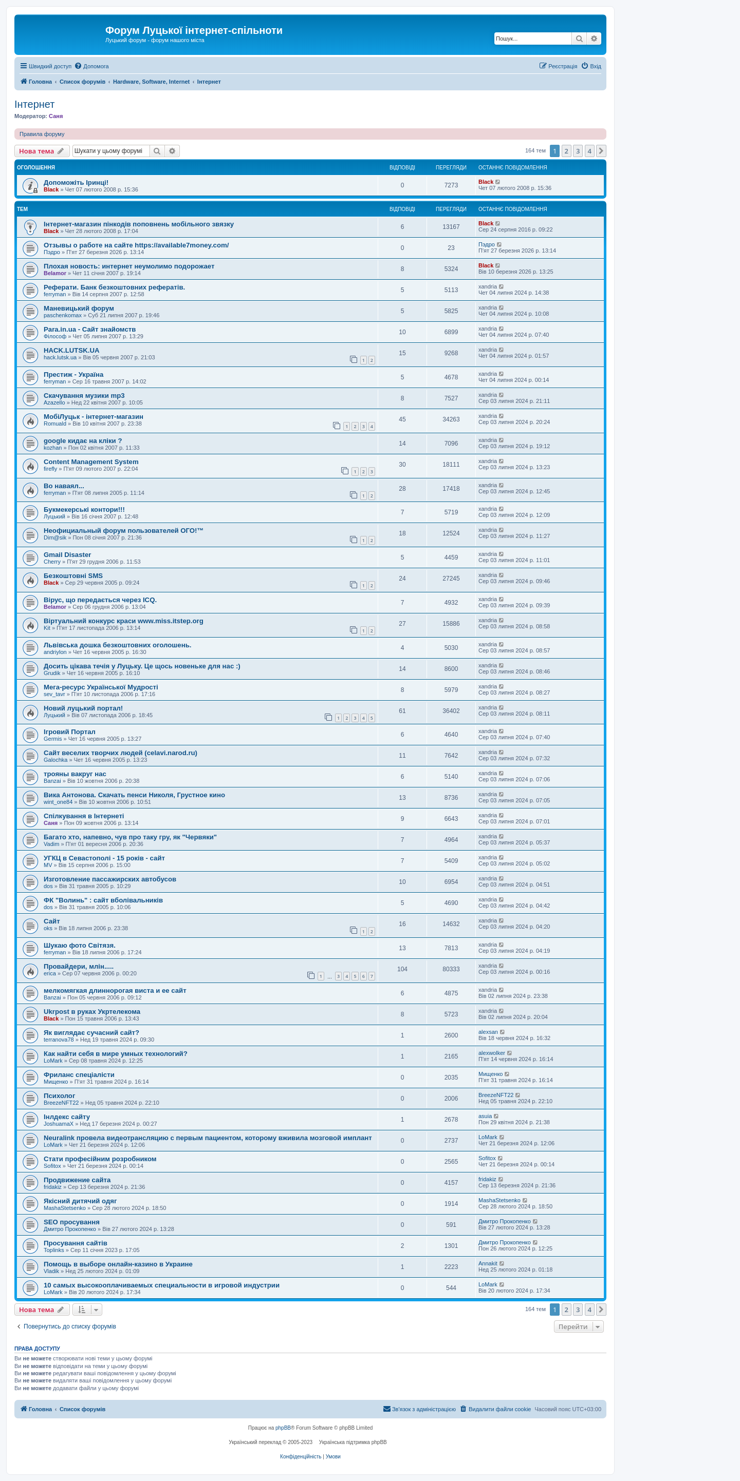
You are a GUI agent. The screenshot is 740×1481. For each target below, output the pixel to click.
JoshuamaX (58, 1124)
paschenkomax (63, 315)
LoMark (53, 1060)
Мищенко (56, 1082)
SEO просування (72, 1222)
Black (51, 189)
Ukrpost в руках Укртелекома (92, 1011)
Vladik (51, 1271)
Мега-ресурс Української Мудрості (101, 687)
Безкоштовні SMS (73, 576)
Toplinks (54, 1250)
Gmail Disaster (67, 555)
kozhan (53, 448)
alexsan (488, 1032)
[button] (601, 151)
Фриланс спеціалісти (79, 1075)
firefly (50, 469)
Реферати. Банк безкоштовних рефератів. (114, 287)
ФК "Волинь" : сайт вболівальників (103, 900)
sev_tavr (54, 694)
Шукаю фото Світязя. (80, 945)
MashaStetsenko (65, 1208)
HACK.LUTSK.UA (71, 350)
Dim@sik (55, 537)
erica (50, 973)
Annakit (487, 1263)
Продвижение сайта (77, 1180)
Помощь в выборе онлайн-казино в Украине (118, 1264)
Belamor (55, 273)
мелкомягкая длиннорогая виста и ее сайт (115, 990)
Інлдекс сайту (67, 1117)
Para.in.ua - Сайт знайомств (90, 329)
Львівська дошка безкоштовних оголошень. (117, 645)
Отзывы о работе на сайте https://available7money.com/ (136, 245)
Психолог (59, 1096)
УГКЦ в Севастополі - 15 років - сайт (104, 858)
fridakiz (53, 1187)
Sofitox (52, 1166)
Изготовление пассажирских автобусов (110, 879)
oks (48, 928)
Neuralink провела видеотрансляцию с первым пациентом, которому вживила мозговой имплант (208, 1138)
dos (48, 886)
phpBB (283, 1428)
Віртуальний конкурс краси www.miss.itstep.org (123, 621)
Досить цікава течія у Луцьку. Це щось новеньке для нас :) (142, 666)
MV (48, 865)
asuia (485, 1116)
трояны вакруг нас (75, 774)
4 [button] (589, 151)
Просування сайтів (75, 1243)
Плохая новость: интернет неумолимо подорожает (129, 266)
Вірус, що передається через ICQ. (100, 600)
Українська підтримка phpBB (353, 1442)
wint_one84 (58, 802)
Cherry (52, 562)
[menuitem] (91, 66)
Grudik (52, 673)
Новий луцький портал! (83, 708)
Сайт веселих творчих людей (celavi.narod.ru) (120, 753)
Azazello (54, 402)
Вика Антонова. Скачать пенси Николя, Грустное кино (134, 795)
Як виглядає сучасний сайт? (91, 1032)
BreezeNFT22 (61, 1103)
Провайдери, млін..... (79, 966)
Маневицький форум (79, 308)
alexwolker (491, 1053)
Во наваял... (64, 486)
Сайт (52, 921)
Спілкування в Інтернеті (84, 816)
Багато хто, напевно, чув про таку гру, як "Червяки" (130, 837)
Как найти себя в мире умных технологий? (116, 1053)
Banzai (52, 781)
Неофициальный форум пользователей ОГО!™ (124, 530)
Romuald (55, 423)
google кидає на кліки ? (83, 441)
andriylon (55, 652)
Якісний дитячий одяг (80, 1201)
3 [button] (578, 151)
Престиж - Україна (73, 374)
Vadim (51, 844)
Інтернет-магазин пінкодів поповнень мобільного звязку (139, 224)
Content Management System (91, 462)
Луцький (54, 516)
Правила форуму (42, 134)
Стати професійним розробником (100, 1159)
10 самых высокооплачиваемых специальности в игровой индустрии (162, 1285)
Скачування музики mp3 (84, 395)
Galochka (55, 760)
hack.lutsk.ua (60, 357)
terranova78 (59, 1039)
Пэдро (52, 252)
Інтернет (34, 104)
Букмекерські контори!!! (84, 509)
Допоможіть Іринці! (76, 182)
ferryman (55, 294)
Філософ (55, 336)
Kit (47, 628)
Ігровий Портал (70, 732)
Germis (53, 739)
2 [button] (566, 151)
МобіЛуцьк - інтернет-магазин (93, 416)
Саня (56, 116)
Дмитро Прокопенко (70, 1229)
